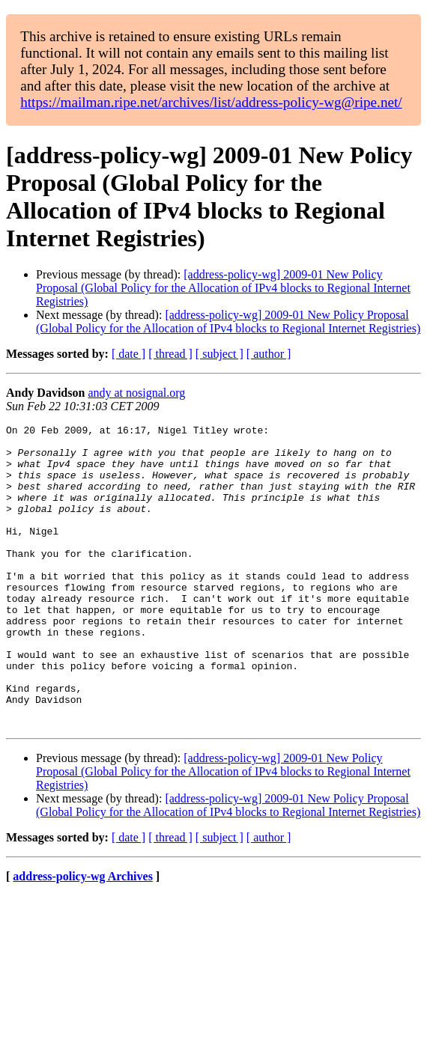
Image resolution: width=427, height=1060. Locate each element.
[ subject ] (219, 353)
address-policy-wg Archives (83, 936)
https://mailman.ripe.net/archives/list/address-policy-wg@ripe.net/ (211, 102)
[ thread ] (170, 353)
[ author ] (268, 353)
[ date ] (128, 353)
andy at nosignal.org (136, 392)
